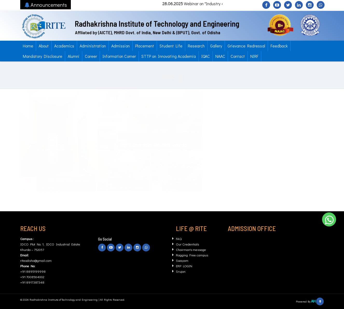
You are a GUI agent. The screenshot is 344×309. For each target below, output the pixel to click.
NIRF (254, 56)
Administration (93, 45)
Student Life (171, 45)
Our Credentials (187, 244)
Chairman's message (191, 249)
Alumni (73, 56)
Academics (64, 45)
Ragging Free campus (192, 255)
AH (313, 301)
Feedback (279, 45)
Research (196, 45)
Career (91, 56)
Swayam (182, 260)
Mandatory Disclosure (42, 56)
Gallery (216, 45)
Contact (238, 56)
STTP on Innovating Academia (168, 56)
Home (28, 45)
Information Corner (119, 56)
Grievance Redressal (246, 45)
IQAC (205, 56)
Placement (144, 45)
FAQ (179, 238)
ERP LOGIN (184, 266)
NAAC (220, 56)
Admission (120, 45)
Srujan (180, 271)
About (44, 45)
